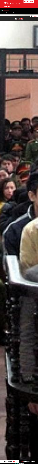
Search (33, 12)
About (24, 12)
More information (7, 6)
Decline (31, 2)
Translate (35, 16)
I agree (26, 2)
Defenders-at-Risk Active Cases (28, 461)
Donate (14, 12)
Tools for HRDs (5, 12)
